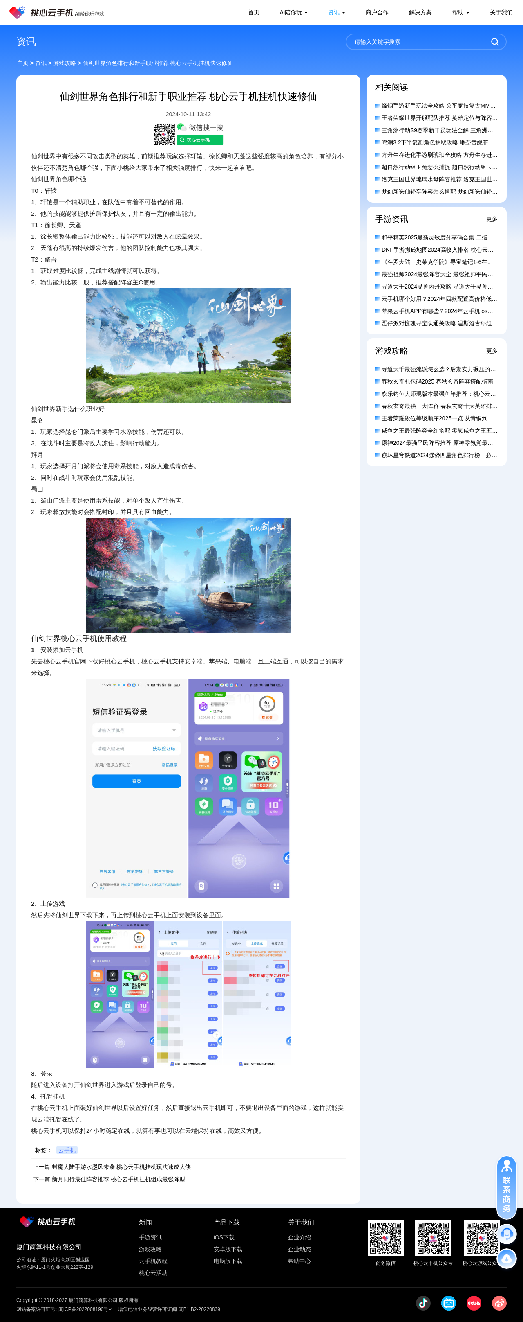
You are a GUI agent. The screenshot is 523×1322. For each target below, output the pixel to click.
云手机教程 (153, 1261)
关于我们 (501, 12)
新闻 (145, 1222)
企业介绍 (299, 1237)
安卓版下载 (228, 1249)
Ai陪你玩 (291, 12)
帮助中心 (299, 1261)
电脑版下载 (228, 1261)
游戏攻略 (64, 63)
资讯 (334, 12)
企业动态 (299, 1249)
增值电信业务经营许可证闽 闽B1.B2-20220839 (169, 1309)
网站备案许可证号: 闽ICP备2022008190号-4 (64, 1309)
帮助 (458, 12)
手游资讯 (150, 1237)
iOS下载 (224, 1237)
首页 (253, 12)
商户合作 (377, 12)
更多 (492, 219)
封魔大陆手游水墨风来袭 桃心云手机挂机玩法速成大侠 (121, 1167)
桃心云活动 (153, 1273)
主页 (23, 63)
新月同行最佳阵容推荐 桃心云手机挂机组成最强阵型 (118, 1179)
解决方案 (420, 12)
